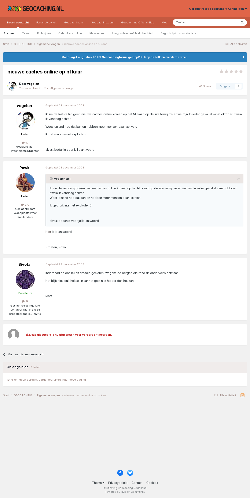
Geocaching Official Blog (137, 22)
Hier (48, 231)
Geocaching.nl (73, 22)
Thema (98, 482)
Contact (137, 482)
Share (205, 86)
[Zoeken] (192, 22)
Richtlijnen (44, 33)
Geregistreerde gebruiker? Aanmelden (218, 8)
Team (26, 33)
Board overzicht (18, 24)
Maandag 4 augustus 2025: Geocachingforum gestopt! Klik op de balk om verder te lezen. (125, 57)
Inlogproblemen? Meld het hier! (132, 33)
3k (25, 301)
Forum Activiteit (46, 22)
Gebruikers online (70, 33)
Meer (165, 22)
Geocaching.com (102, 22)
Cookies (152, 482)
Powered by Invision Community (125, 491)
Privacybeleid (118, 482)
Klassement (97, 33)
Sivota (24, 264)
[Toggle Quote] (52, 178)
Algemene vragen (62, 88)
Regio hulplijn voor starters (178, 33)
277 (25, 204)
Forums (9, 33)
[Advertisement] (125, 435)
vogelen (24, 105)
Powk (24, 168)
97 (25, 142)
